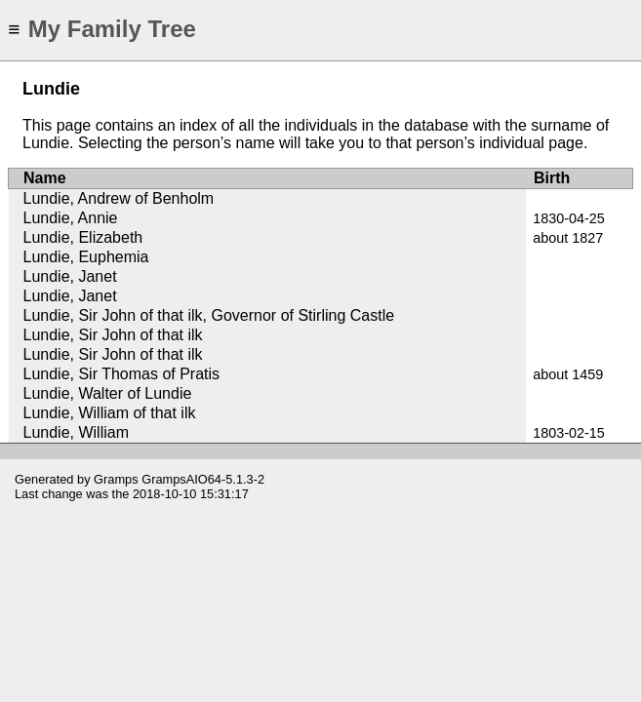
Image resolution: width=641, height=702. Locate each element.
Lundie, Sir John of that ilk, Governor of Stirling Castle (209, 315)
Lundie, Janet (70, 276)
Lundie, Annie (70, 218)
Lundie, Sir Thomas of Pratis (121, 374)
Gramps (116, 479)
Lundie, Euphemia (86, 257)
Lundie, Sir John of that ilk (113, 335)
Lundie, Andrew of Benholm (119, 198)
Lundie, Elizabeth (83, 237)
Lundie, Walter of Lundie (107, 393)
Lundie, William (76, 432)
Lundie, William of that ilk (109, 413)
